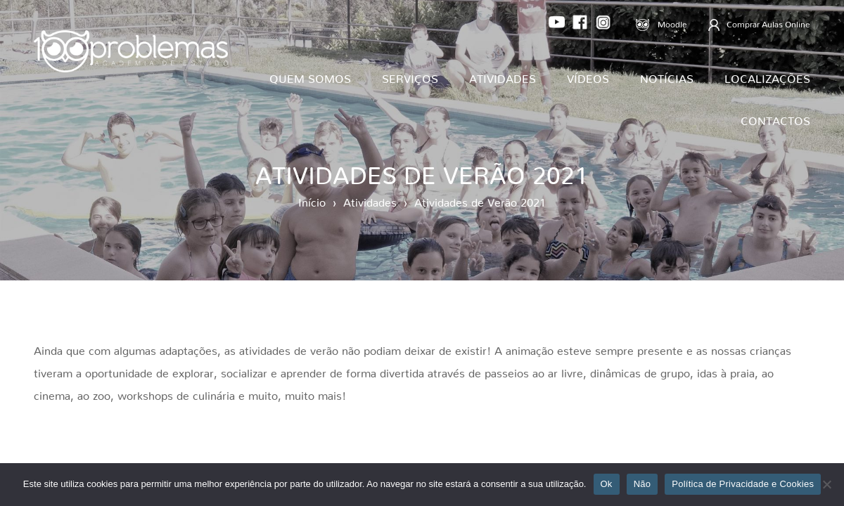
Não (642, 484)
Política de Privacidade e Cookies (743, 484)
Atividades (502, 76)
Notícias (666, 76)
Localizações (767, 76)
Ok (607, 484)
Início (312, 199)
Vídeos (588, 76)
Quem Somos (310, 76)
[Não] (826, 484)
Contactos (775, 118)
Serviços (410, 76)
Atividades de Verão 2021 (480, 199)
